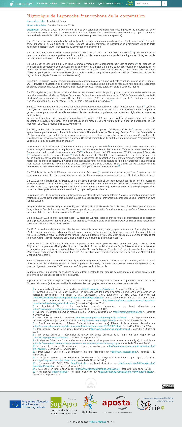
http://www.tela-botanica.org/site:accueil (110, 329)
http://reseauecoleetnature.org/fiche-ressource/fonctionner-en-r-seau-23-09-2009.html (77, 326)
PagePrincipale (78, 363)
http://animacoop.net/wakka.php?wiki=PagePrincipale (126, 372)
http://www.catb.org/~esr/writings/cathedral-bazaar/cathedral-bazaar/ (68, 297)
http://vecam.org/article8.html (128, 312)
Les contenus (70, 3)
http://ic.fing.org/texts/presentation (51, 337)
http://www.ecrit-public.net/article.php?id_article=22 (101, 317)
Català (130, 2)
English (129, 4)
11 (34, 352)
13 (34, 363)
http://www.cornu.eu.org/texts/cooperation (55, 309)
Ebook (89, 3)
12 (34, 357)
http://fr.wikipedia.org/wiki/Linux (97, 289)
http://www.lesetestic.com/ (124, 352)
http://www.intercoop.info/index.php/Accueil (97, 369)
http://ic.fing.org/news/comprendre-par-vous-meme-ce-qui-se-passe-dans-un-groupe (76, 343)
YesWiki (93, 422)
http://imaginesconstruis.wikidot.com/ (56, 360)
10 (34, 346)
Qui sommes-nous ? (110, 3)
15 (34, 372)
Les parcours (47, 3)
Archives (102, 422)
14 (34, 369)
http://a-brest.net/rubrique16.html (98, 320)
